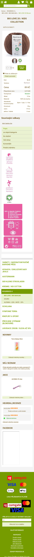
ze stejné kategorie (10, 132)
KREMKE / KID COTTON (11, 286)
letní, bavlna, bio (7, 123)
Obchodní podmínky (17, 546)
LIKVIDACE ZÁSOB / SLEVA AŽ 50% (16, 328)
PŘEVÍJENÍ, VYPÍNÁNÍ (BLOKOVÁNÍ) (11, 322)
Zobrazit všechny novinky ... (17, 357)
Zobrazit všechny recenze (10, 422)
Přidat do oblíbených (10, 73)
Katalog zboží (17, 539)
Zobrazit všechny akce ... (17, 397)
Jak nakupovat (17, 543)
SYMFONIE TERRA (9, 311)
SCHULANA (7, 306)
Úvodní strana (17, 537)
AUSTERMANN (8, 276)
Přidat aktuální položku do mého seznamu (16, 367)
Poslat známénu (9, 148)
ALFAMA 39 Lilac (17, 379)
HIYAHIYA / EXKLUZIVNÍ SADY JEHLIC (14, 270)
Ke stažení (7, 136)
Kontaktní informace (17, 548)
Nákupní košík (17, 541)
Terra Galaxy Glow (17, 339)
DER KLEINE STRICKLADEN (13, 281)
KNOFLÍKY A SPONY (10, 316)
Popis (5, 128)
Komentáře (7, 144)
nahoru (31, 554)
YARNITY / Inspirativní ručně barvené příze (15, 263)
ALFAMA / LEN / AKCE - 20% (13, 302)
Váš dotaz (7, 140)
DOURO (6, 299)
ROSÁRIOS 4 (7, 291)
